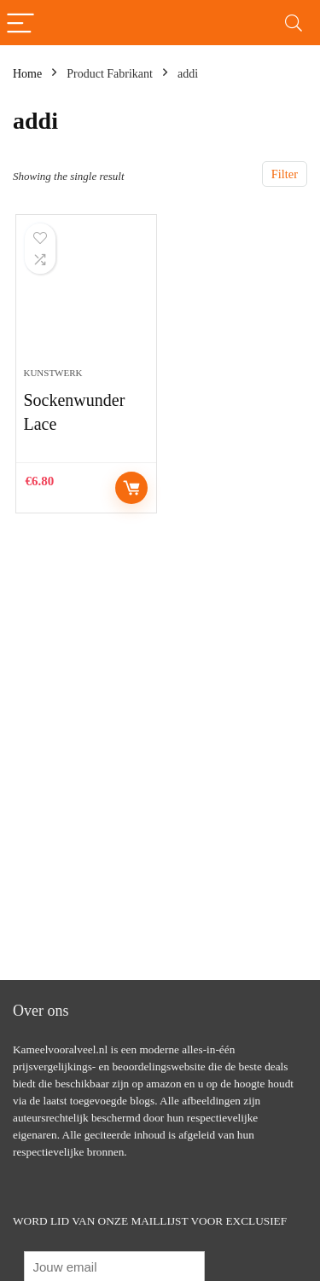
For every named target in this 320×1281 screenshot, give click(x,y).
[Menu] (20, 22)
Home (27, 73)
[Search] (293, 22)
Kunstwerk (52, 373)
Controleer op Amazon (131, 488)
